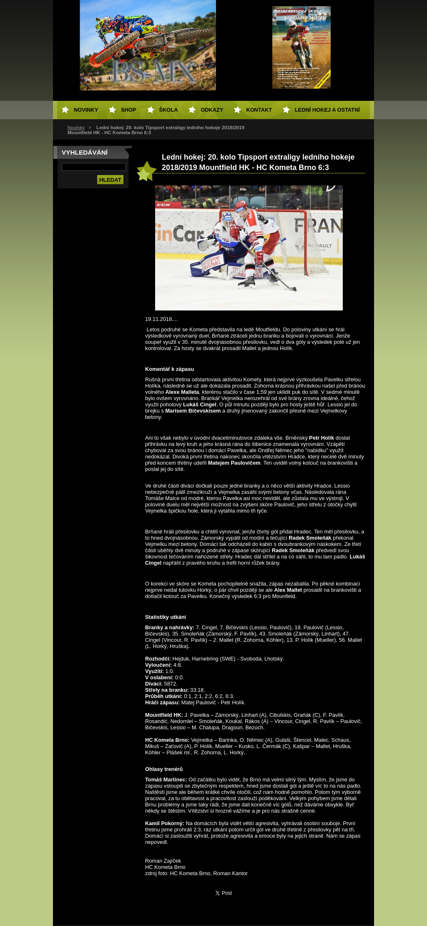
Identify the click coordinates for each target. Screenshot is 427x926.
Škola (168, 110)
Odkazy (212, 110)
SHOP (128, 110)
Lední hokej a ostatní (327, 110)
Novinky (76, 127)
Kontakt (259, 110)
